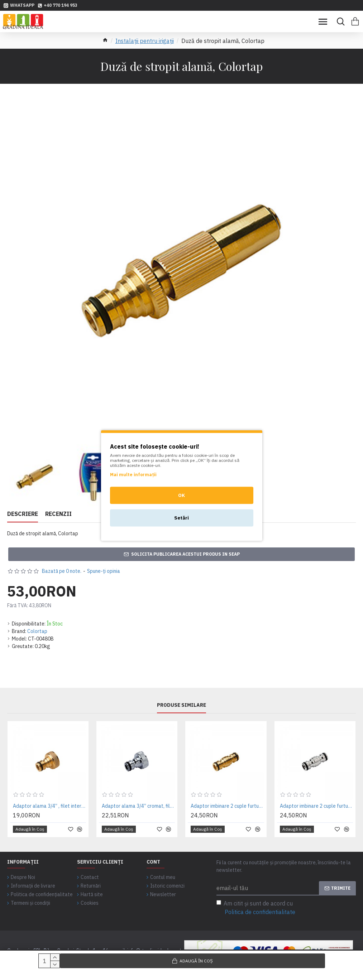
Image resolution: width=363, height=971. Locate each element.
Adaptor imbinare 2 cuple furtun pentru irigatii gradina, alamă (227, 806)
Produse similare (181, 705)
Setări (181, 518)
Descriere (22, 513)
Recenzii (58, 513)
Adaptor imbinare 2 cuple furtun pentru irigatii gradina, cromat (316, 806)
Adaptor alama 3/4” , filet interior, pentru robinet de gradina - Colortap (49, 806)
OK (181, 495)
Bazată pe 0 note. (61, 571)
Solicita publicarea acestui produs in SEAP (185, 554)
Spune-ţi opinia (103, 571)
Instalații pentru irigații (144, 40)
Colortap (37, 631)
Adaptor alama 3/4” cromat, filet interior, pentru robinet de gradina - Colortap (138, 806)
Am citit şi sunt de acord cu (256, 908)
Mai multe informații (133, 474)
